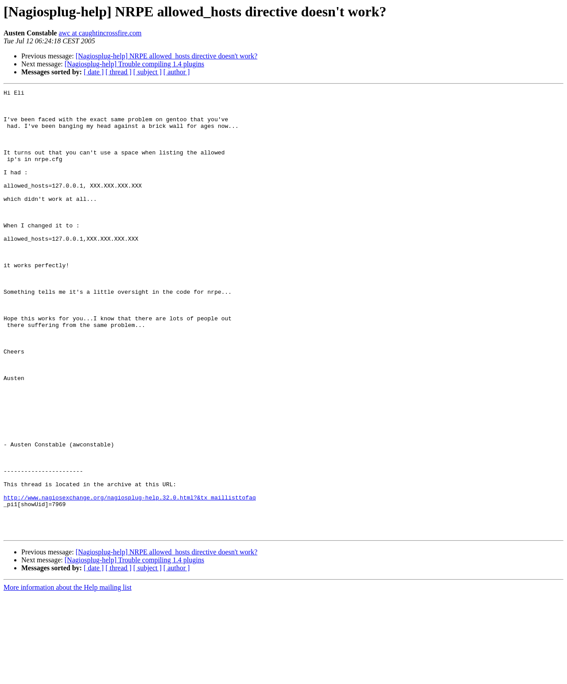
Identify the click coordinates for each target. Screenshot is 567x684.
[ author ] (176, 72)
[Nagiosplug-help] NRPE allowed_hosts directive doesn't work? (166, 56)
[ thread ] (118, 72)
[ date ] (94, 72)
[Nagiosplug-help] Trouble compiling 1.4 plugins (134, 64)
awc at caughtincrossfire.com (99, 33)
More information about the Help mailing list (68, 676)
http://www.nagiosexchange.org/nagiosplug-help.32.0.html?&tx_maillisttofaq (130, 580)
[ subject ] (147, 72)
